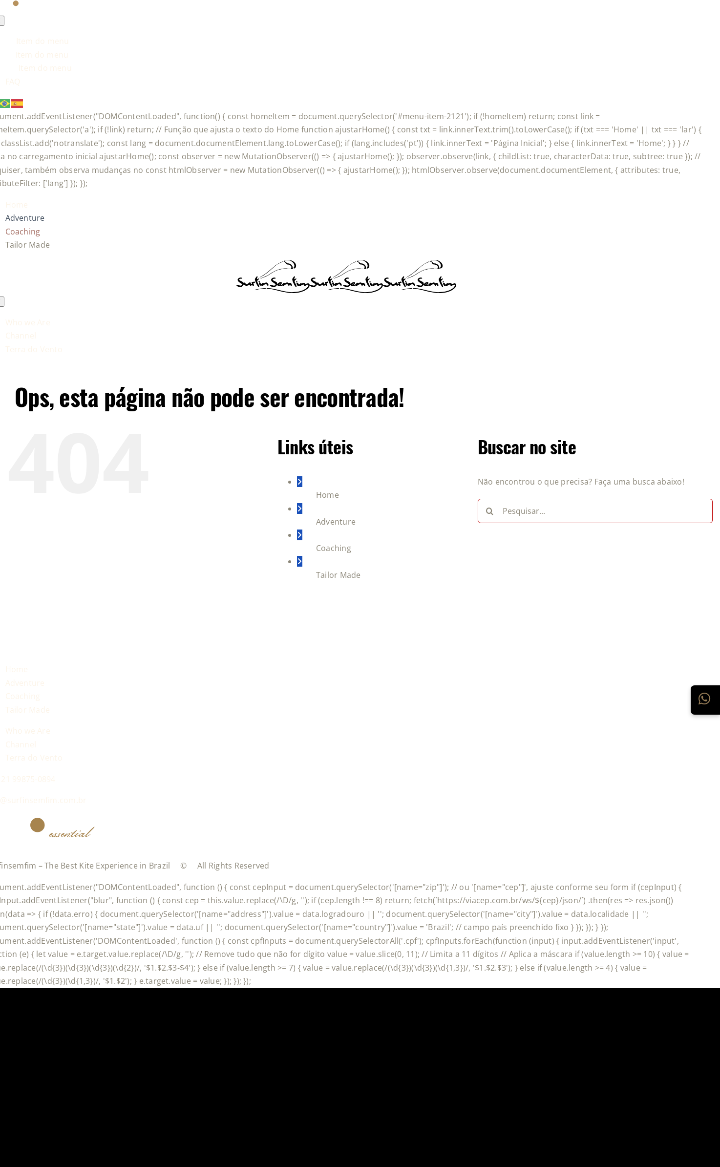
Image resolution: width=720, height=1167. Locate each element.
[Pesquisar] (490, 511)
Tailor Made (338, 575)
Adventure (336, 521)
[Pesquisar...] (595, 511)
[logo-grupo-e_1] (346, 287)
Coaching (333, 548)
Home (327, 494)
